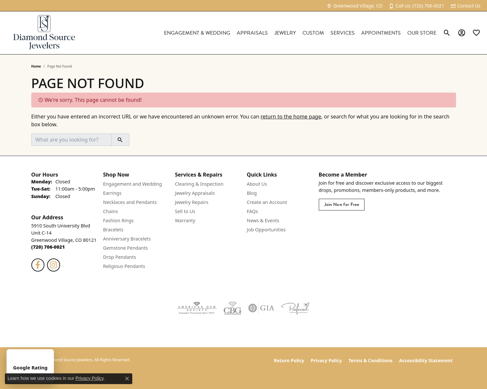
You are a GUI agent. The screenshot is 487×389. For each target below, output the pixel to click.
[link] (354, 5)
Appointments (381, 33)
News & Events (263, 220)
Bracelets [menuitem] (113, 229)
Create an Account (267, 202)
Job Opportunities (266, 229)
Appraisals (252, 33)
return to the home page (291, 116)
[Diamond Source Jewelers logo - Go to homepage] (44, 32)
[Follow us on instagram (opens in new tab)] (53, 265)
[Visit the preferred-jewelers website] (295, 308)
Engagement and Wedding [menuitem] (132, 184)
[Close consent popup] (127, 379)
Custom (313, 33)
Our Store (421, 33)
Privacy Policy (326, 360)
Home (36, 66)
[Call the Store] (48, 247)
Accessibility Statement (426, 360)
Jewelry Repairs (191, 202)
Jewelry (285, 33)
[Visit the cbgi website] (232, 308)
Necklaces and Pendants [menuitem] (130, 202)
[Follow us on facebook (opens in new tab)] (37, 265)
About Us (257, 184)
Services (343, 33)
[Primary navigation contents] (262, 32)
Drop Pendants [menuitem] (119, 257)
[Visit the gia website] (261, 308)
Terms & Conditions (371, 360)
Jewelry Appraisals (195, 193)
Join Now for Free (341, 204)
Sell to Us (185, 211)
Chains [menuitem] (110, 211)
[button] (447, 32)
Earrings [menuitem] (112, 193)
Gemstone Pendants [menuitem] (125, 248)
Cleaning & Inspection (199, 184)
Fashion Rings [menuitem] (118, 220)
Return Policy (289, 360)
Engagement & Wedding (197, 33)
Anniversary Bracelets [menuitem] (127, 239)
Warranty (185, 220)
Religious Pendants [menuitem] (124, 266)
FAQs (252, 211)
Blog (252, 193)
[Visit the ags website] (197, 308)
